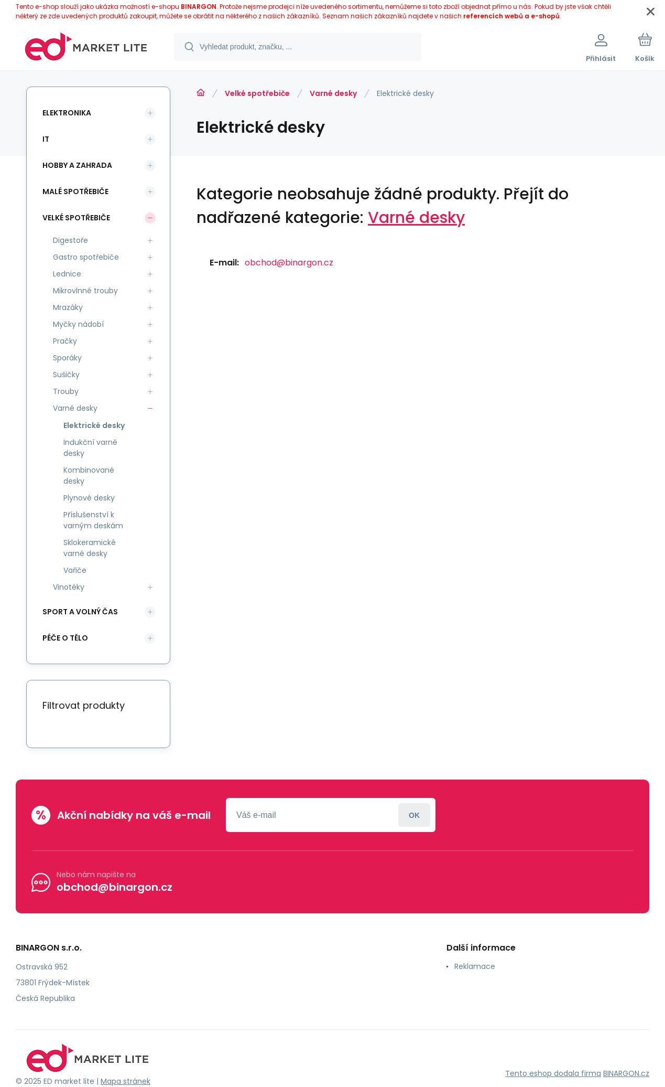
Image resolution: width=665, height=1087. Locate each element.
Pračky (65, 341)
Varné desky (333, 93)
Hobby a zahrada (77, 165)
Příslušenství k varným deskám (93, 520)
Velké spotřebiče (257, 93)
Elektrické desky (94, 425)
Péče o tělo (65, 638)
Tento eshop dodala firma (553, 1073)
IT (45, 139)
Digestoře (70, 240)
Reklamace (474, 966)
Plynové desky (89, 498)
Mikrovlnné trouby (85, 290)
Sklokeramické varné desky (89, 548)
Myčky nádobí (78, 324)
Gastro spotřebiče (86, 257)
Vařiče (74, 570)
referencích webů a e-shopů (511, 16)
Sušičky (66, 374)
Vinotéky (68, 587)
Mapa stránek (125, 1081)
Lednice (67, 274)
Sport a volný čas (80, 611)
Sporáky (67, 358)
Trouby (66, 391)
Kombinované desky (88, 475)
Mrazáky (68, 307)
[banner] (86, 48)
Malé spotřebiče (75, 191)
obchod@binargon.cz (289, 263)
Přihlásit (414, 815)
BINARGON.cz (626, 1073)
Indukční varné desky (90, 448)
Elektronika (66, 113)
